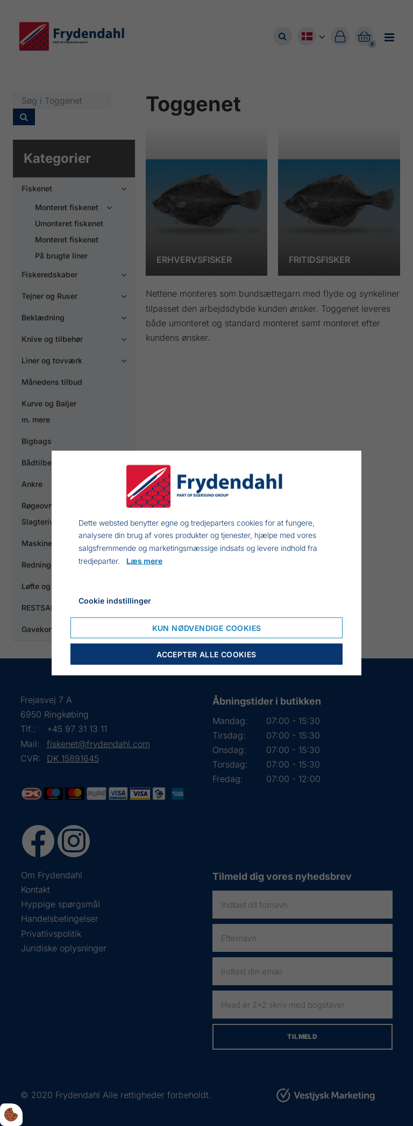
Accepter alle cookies (206, 654)
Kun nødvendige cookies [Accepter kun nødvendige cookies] (206, 628)
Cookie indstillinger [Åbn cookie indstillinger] (115, 600)
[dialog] (206, 563)
